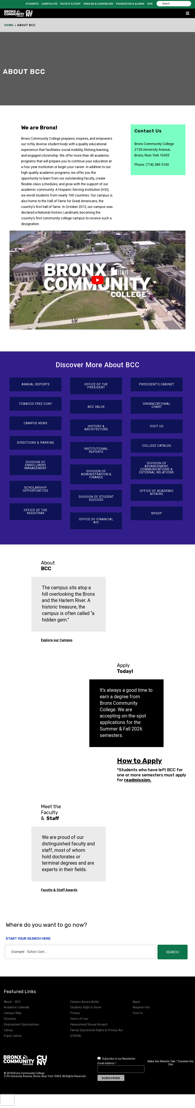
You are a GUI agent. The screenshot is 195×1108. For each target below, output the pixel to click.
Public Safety (13, 1036)
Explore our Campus (56, 640)
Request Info (141, 1007)
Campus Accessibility (84, 1002)
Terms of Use (79, 1019)
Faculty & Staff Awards (59, 890)
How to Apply (139, 761)
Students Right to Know (85, 1007)
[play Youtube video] (97, 280)
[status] (80, 951)
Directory (10, 1019)
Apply (136, 1002)
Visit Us (138, 1013)
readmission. (137, 779)
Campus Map (12, 1013)
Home (9, 25)
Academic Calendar (16, 1007)
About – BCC (12, 1002)
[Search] (174, 3)
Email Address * (107, 1063)
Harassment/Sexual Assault (88, 1024)
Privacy (75, 1013)
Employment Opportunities (21, 1024)
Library (8, 1030)
